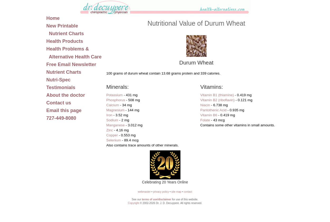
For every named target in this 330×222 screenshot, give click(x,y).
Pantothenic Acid (213, 110)
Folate (205, 120)
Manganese (115, 125)
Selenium (113, 140)
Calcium (112, 105)
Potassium (114, 95)
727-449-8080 (61, 118)
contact (188, 191)
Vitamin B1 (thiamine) (217, 95)
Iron (109, 115)
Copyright (133, 203)
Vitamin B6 (208, 115)
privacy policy (161, 191)
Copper (112, 135)
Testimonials (60, 87)
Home (53, 18)
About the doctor (65, 95)
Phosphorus (115, 100)
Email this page (64, 110)
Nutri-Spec (58, 79)
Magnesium (115, 110)
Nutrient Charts (63, 72)
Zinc (109, 130)
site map (176, 191)
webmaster (144, 191)
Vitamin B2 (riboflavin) (217, 100)
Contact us (58, 102)
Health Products (64, 41)
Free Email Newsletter (71, 64)
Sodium (112, 120)
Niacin (205, 105)
